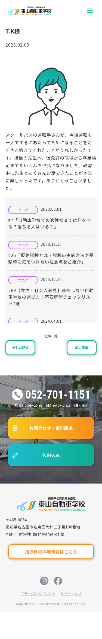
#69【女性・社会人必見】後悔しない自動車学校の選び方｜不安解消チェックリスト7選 (51, 297)
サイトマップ (71, 593)
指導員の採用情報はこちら (51, 551)
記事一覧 (50, 336)
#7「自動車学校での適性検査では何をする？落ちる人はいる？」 (49, 223)
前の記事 (81, 347)
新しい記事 (20, 347)
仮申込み (51, 455)
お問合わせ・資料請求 (51, 428)
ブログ (23, 210)
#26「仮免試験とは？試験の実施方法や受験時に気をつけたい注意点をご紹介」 (51, 258)
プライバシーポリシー (37, 593)
